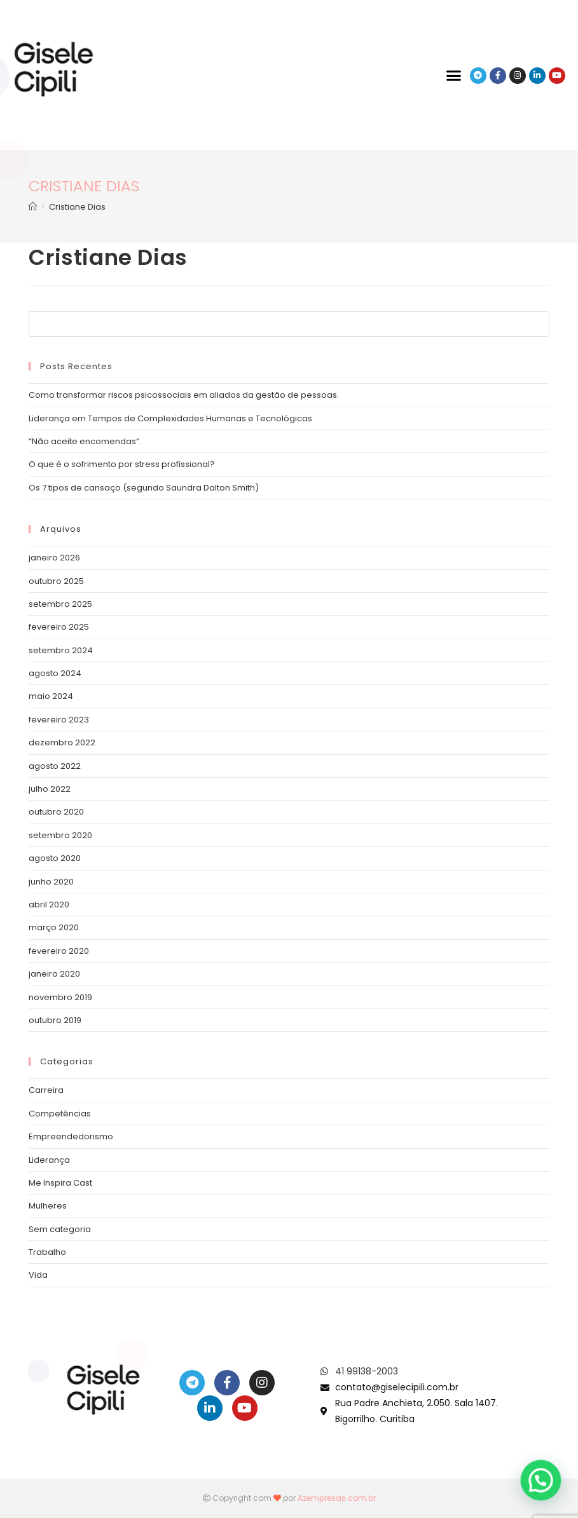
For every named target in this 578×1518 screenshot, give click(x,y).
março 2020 (54, 927)
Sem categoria (60, 1229)
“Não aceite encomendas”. (85, 441)
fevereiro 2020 (59, 951)
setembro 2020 (60, 835)
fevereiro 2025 (59, 627)
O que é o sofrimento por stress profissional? (122, 464)
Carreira (46, 1090)
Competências (60, 1114)
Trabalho (47, 1252)
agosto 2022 (55, 766)
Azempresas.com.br (337, 1498)
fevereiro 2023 (59, 720)
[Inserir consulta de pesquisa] (289, 324)
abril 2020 (49, 904)
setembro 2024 (61, 650)
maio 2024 (51, 696)
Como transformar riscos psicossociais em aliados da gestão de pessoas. (184, 395)
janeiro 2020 (54, 974)
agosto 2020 (55, 858)
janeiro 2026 (54, 558)
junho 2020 (51, 882)
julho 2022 (50, 789)
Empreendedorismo (71, 1136)
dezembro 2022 (62, 742)
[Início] (33, 207)
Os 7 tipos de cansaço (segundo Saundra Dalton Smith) (144, 488)
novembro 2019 (60, 997)
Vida (38, 1275)
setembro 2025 (60, 604)
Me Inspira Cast (60, 1183)
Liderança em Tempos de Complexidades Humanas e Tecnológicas (170, 418)
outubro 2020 (56, 812)
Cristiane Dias (77, 207)
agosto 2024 (55, 673)
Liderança (49, 1160)
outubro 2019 (55, 1020)
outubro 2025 (56, 581)
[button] (454, 76)
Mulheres (48, 1206)
